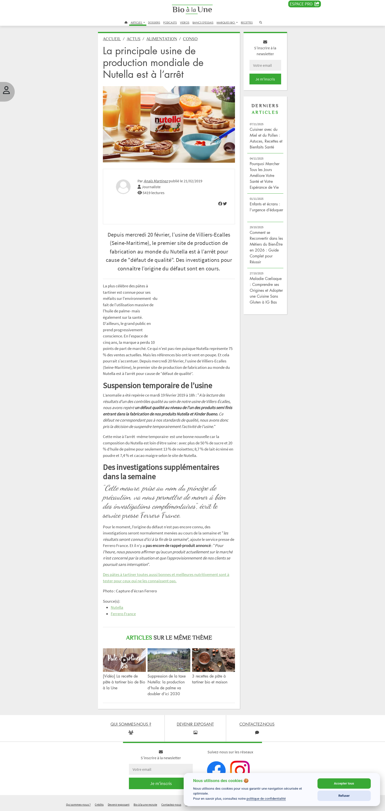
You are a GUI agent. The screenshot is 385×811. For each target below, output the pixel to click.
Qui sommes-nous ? (78, 804)
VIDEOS (184, 22)
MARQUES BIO (226, 22)
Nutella (117, 607)
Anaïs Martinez (156, 180)
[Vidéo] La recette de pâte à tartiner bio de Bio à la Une (124, 682)
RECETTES (247, 22)
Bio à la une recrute (145, 804)
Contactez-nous (171, 804)
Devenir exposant (118, 804)
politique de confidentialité (266, 798)
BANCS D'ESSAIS (202, 22)
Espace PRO (304, 4)
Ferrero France (123, 613)
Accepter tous (344, 783)
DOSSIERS (154, 22)
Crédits (99, 804)
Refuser (344, 796)
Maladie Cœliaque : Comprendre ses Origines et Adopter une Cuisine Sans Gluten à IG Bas (266, 290)
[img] (220, 204)
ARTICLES (137, 22)
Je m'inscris (265, 79)
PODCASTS (170, 22)
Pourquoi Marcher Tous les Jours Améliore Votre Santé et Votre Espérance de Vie (264, 175)
